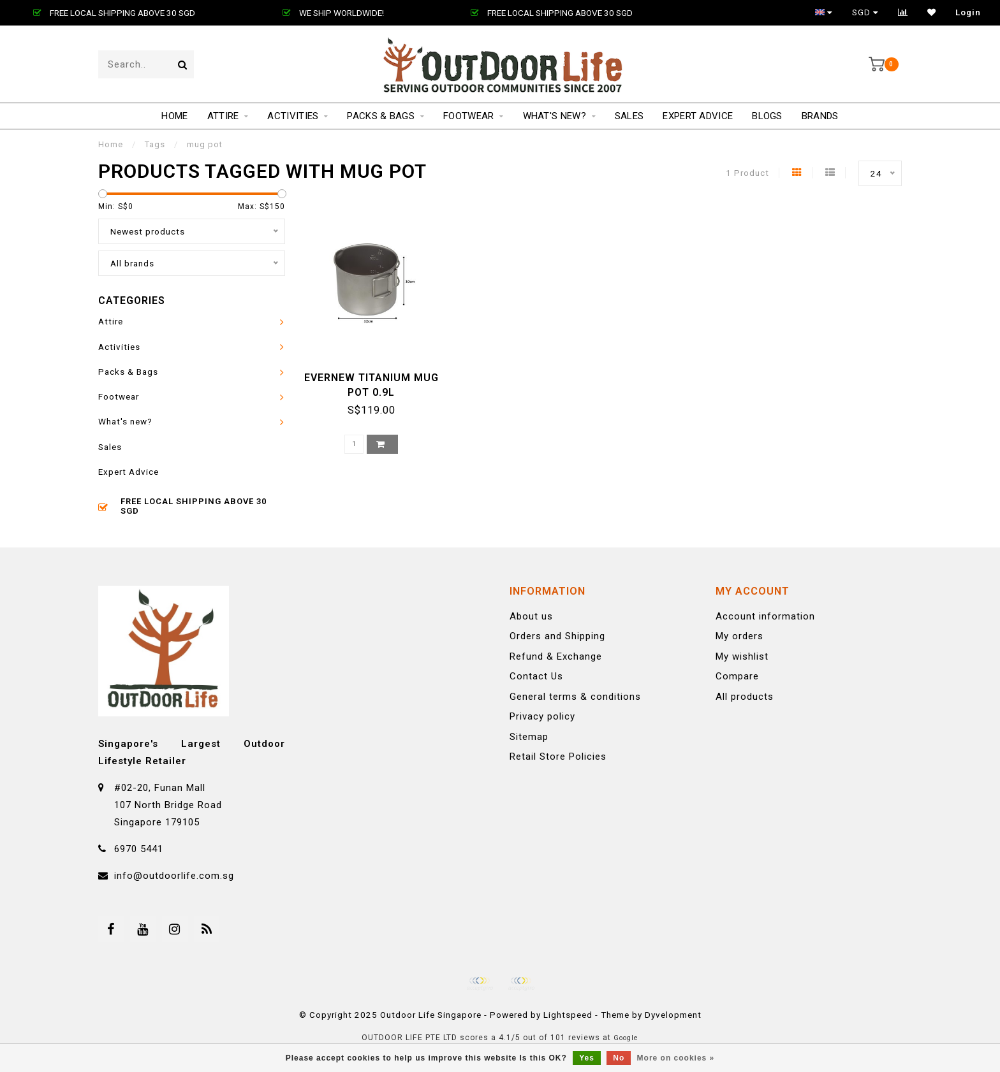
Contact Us (536, 676)
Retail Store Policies (558, 756)
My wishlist (742, 656)
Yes (586, 1058)
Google (626, 1038)
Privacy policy (542, 716)
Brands (820, 116)
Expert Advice (698, 116)
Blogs (767, 116)
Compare (737, 676)
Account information (765, 616)
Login (968, 12)
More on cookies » (676, 1058)
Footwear (468, 116)
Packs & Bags (381, 116)
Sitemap (529, 736)
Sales (629, 116)
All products (745, 696)
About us (531, 616)
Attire (223, 116)
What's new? (554, 116)
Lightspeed (567, 1015)
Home (174, 116)
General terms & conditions (575, 696)
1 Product (747, 173)
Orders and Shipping (557, 636)
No (618, 1058)
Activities (292, 116)
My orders (739, 636)
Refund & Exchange (556, 656)
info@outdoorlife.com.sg (174, 875)
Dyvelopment (673, 1015)
